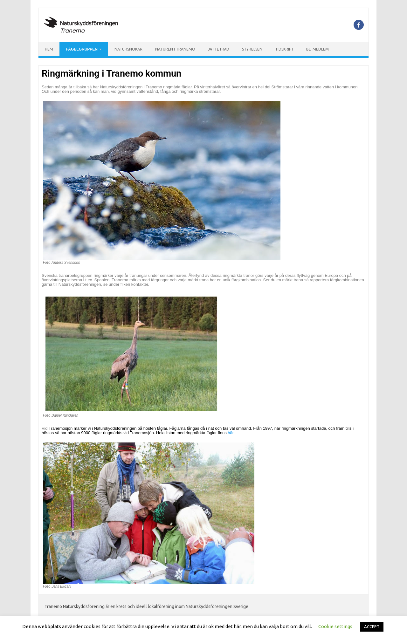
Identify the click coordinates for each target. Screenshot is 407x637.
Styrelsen (252, 49)
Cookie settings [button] (335, 626)
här (231, 432)
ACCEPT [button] (372, 626)
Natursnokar (128, 49)
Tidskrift (284, 49)
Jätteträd (218, 49)
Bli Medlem (317, 49)
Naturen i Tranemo (175, 49)
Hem (49, 49)
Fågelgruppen (82, 49)
